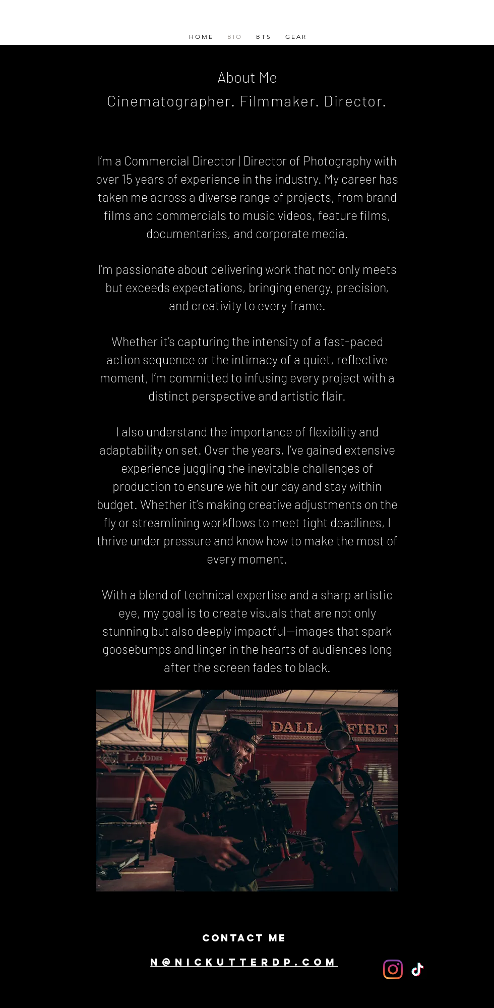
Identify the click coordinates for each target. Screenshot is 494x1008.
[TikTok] (417, 969)
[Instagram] (393, 969)
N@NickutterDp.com (244, 962)
